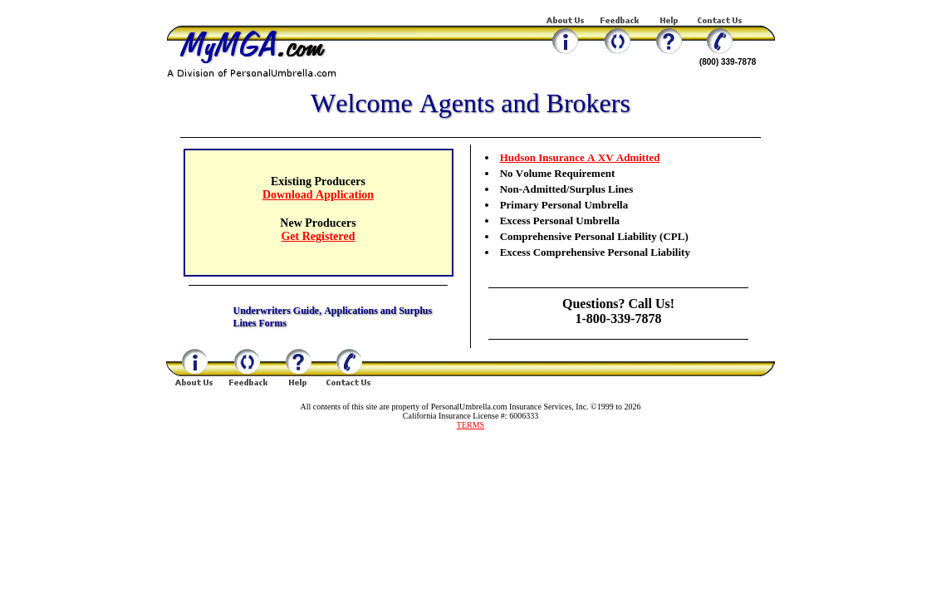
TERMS (470, 424)
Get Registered (318, 236)
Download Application (318, 195)
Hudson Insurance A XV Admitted (580, 157)
